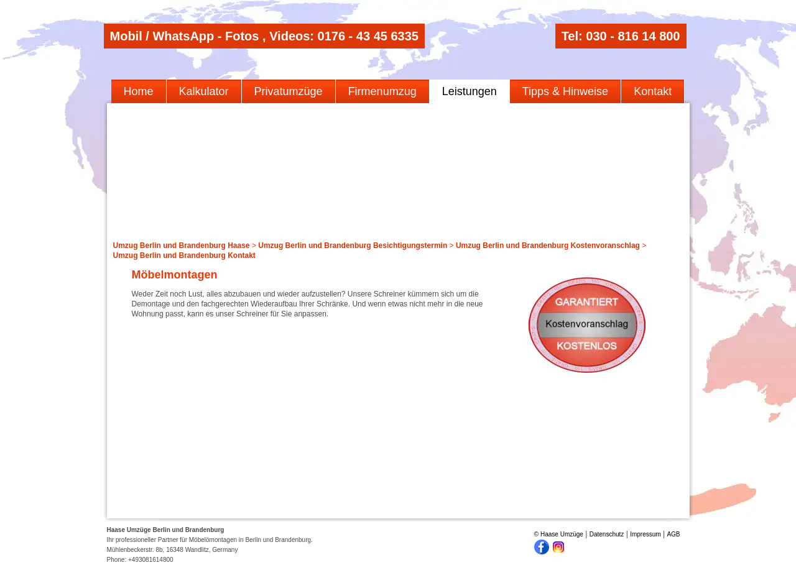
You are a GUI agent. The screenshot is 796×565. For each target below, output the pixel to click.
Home (139, 91)
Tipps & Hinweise (565, 91)
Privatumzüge (288, 91)
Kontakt (653, 91)
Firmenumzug (382, 91)
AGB (673, 534)
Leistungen (469, 91)
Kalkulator (204, 91)
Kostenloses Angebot (587, 325)
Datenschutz (607, 534)
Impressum (645, 534)
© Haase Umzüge (558, 534)
